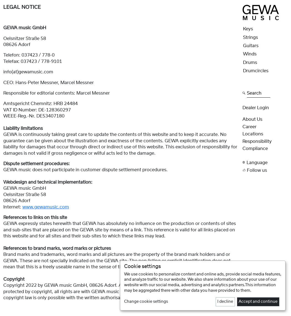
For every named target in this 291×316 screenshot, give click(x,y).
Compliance (255, 148)
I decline (225, 302)
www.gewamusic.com (45, 207)
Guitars (250, 46)
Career (249, 127)
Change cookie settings (146, 302)
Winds (250, 54)
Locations (252, 134)
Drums (250, 62)
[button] (265, 162)
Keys (248, 29)
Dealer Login (255, 108)
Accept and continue (258, 302)
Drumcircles (255, 71)
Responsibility (257, 141)
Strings (250, 37)
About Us (252, 119)
